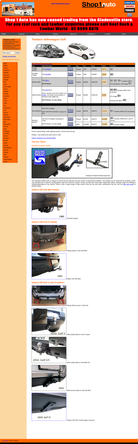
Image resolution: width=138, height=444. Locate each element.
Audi (5, 63)
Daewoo (6, 75)
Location (107, 34)
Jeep (5, 103)
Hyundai (6, 96)
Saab (5, 143)
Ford (5, 84)
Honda (6, 94)
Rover (6, 140)
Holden (6, 91)
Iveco (5, 101)
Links (123, 34)
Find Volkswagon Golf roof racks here (42, 64)
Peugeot (6, 131)
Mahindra (7, 117)
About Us (73, 34)
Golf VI (47, 90)
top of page (5, 440)
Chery (6, 68)
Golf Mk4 (48, 74)
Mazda (6, 115)
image (44, 95)
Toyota (6, 157)
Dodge (6, 79)
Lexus (6, 112)
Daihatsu (7, 77)
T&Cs (37, 34)
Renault (6, 138)
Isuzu (5, 98)
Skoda (6, 145)
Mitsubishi (7, 124)
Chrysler (6, 70)
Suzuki (6, 152)
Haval (5, 89)
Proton (6, 136)
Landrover (7, 108)
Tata (5, 154)
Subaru (6, 150)
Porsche (6, 133)
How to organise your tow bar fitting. (44, 138)
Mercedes (7, 119)
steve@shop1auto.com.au (60, 3)
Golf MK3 (48, 69)
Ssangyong (7, 147)
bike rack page (128, 184)
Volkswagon (8, 159)
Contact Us (91, 34)
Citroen (6, 72)
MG (5, 122)
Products (21, 34)
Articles (55, 34)
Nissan (6, 126)
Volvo (5, 161)
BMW (5, 65)
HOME (3, 34)
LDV (5, 110)
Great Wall (7, 87)
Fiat (5, 82)
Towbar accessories (9, 56)
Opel (5, 129)
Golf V (47, 80)
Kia (5, 105)
